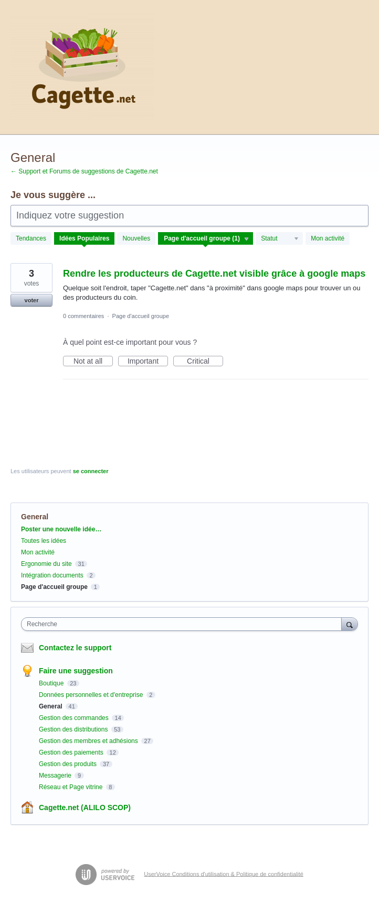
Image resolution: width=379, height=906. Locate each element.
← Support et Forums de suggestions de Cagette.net (84, 171)
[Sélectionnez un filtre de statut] (279, 239)
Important (148, 361)
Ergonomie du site (46, 563)
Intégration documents (52, 575)
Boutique (52, 683)
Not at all (93, 361)
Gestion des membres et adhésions (89, 741)
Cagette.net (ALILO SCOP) (85, 807)
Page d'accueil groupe (141, 316)
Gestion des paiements (72, 752)
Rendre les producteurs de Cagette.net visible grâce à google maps (214, 273)
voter (32, 300)
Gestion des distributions (74, 729)
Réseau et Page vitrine (71, 787)
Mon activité (327, 238)
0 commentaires (83, 316)
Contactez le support (75, 647)
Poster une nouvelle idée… (61, 529)
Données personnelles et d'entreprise (92, 694)
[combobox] (183, 624)
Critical (205, 361)
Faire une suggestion (76, 671)
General (51, 706)
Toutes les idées (43, 540)
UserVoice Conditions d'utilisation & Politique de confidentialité (223, 873)
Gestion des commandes (74, 718)
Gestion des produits (68, 764)
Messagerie (56, 775)
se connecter (91, 471)
